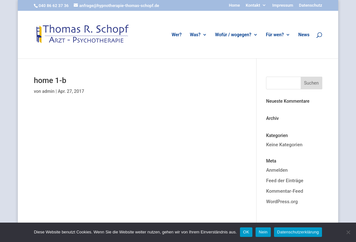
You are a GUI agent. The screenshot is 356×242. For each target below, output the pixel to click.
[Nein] (348, 232)
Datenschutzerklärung (298, 232)
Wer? (177, 34)
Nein (263, 232)
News (304, 34)
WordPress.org (282, 201)
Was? (195, 34)
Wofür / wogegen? (233, 34)
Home (234, 5)
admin (48, 91)
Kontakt (253, 5)
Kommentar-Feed (284, 191)
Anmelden (277, 170)
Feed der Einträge (284, 180)
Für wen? (275, 34)
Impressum (282, 5)
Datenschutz (310, 5)
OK (246, 232)
